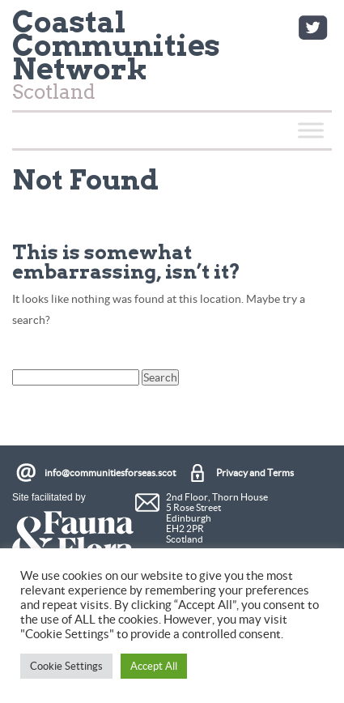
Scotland (116, 59)
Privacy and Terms (255, 472)
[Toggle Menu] (311, 130)
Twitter (312, 27)
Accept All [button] (153, 666)
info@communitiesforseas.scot (110, 472)
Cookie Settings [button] (66, 666)
